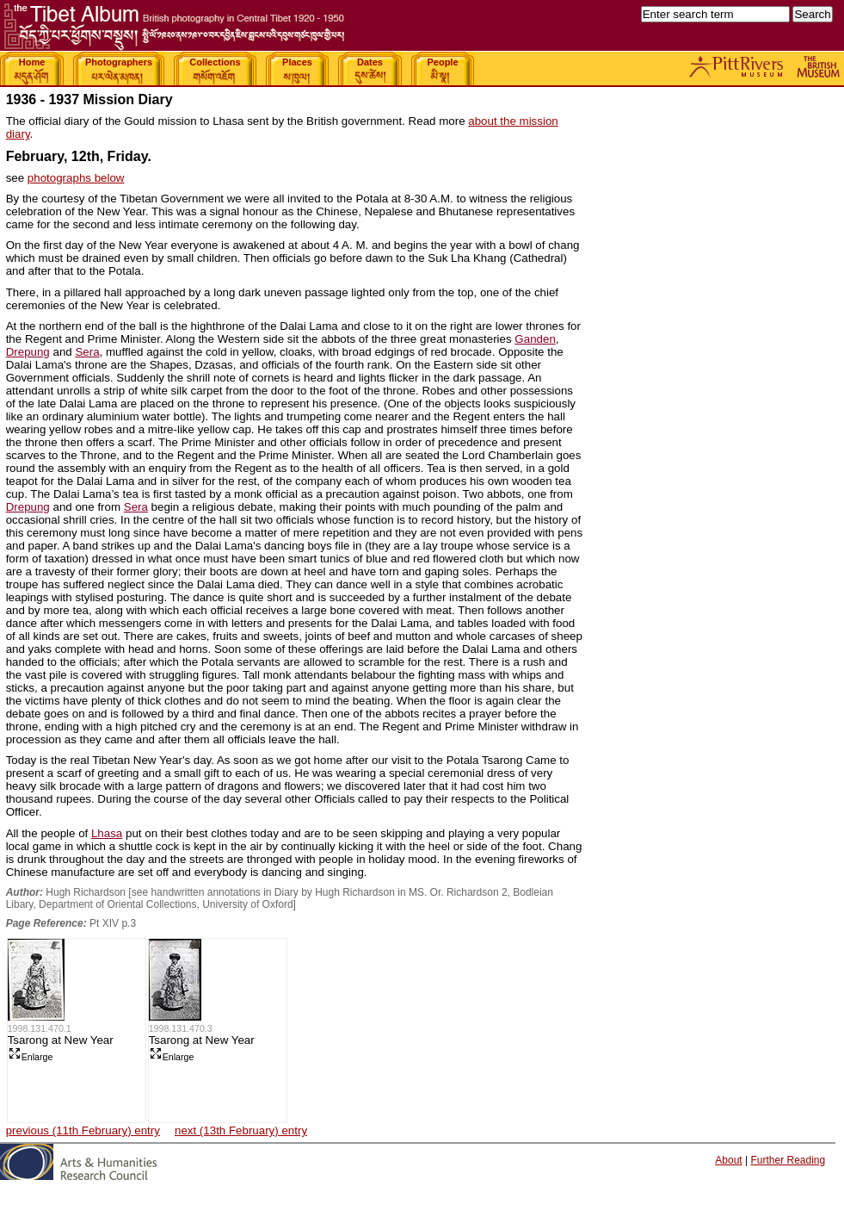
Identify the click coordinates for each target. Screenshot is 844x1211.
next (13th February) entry (241, 1130)
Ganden (534, 338)
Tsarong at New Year (61, 1040)
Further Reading (787, 1160)
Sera (87, 351)
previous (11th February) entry (83, 1130)
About (728, 1160)
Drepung (28, 351)
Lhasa (106, 833)
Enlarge (30, 1057)
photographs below (76, 177)
